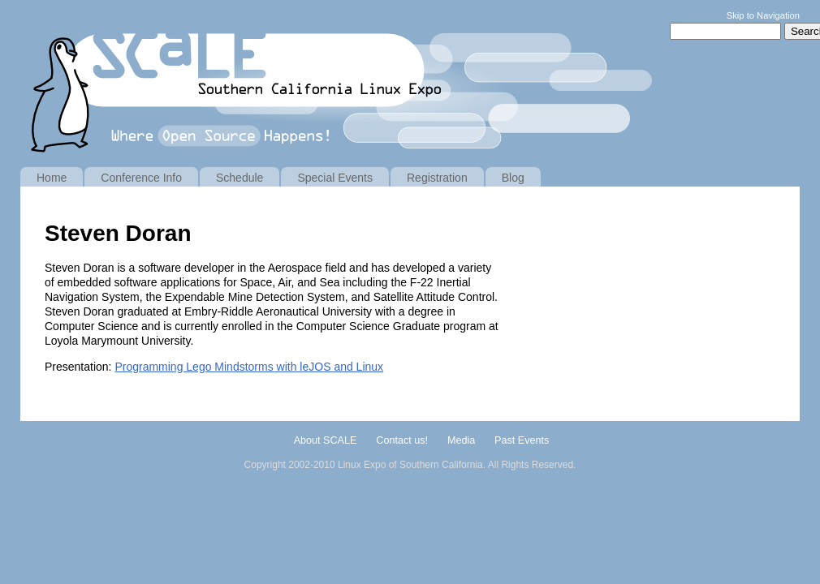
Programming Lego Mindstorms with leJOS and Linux (248, 366)
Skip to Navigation (763, 15)
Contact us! (402, 440)
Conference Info (141, 177)
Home (52, 177)
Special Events (335, 177)
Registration (437, 177)
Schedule (239, 177)
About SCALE (325, 440)
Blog (513, 177)
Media (461, 440)
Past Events (521, 440)
